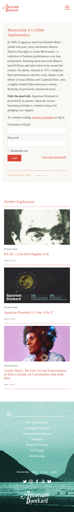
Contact (44, 472)
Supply (53, 472)
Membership (37, 456)
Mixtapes (37, 439)
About (35, 472)
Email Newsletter (37, 444)
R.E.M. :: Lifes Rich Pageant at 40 (26, 254)
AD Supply (37, 450)
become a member (43, 117)
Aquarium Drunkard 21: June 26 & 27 (28, 312)
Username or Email (19, 124)
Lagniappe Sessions (37, 428)
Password (13, 137)
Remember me (19, 150)
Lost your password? (54, 157)
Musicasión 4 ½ (42, 175)
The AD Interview (37, 422)
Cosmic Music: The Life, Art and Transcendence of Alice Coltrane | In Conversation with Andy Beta (35, 374)
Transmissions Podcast (37, 433)
